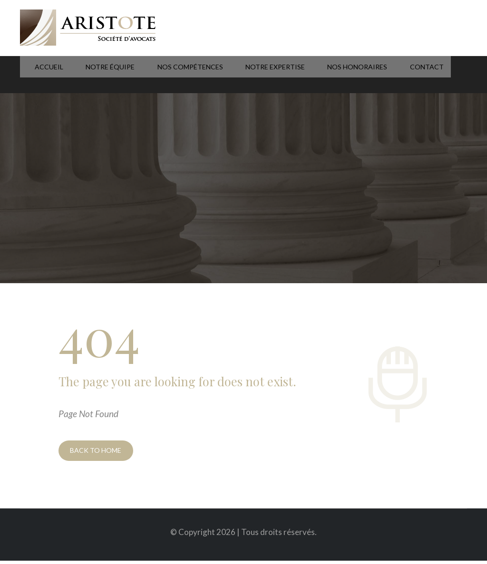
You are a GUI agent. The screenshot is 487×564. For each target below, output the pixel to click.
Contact (384, 75)
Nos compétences (164, 75)
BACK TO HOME (98, 452)
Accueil (35, 75)
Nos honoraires (321, 75)
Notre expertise (245, 75)
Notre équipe (90, 75)
